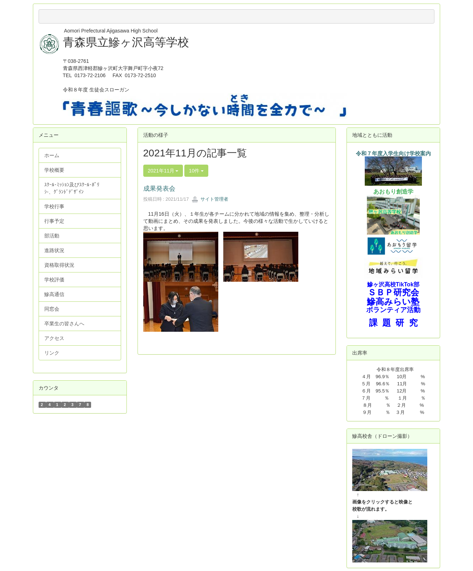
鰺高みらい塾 (393, 301)
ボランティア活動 (393, 310)
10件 (196, 171)
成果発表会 (159, 188)
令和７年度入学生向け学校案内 (393, 153)
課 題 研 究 (393, 322)
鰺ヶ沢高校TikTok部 (393, 284)
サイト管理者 (210, 199)
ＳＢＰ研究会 (393, 292)
